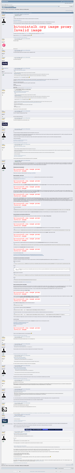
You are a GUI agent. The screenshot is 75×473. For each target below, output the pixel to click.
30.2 (11, 6)
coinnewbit (3, 57)
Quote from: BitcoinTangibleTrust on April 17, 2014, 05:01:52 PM (21, 91)
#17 (72, 389)
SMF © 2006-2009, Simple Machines (40, 471)
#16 (72, 380)
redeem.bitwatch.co (61, 259)
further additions (42, 33)
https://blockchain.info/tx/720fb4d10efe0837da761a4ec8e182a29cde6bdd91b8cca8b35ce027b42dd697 (31, 80)
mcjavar (3, 50)
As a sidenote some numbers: (18, 458)
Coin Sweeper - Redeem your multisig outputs (22, 9)
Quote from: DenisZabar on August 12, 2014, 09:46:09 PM (20, 433)
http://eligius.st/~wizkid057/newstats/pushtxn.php (20, 155)
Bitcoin (7, 9)
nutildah (19, 15)
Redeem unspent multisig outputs (23, 37)
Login (10, 7)
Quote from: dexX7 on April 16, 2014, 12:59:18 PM (20, 92)
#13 (72, 344)
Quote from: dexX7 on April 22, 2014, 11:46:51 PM (19, 357)
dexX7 (3, 14)
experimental (21, 35)
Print (72, 11)
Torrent (13, 6)
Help (5, 7)
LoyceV (19, 161)
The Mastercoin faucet (16, 37)
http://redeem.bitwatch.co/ (17, 20)
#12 (72, 337)
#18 (72, 403)
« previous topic (67, 10)
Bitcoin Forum (3, 9)
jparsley (3, 38)
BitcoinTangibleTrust (5, 68)
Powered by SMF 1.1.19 (33, 471)
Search (8, 7)
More (15, 7)
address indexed (26, 33)
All (5, 11)
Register (12, 7)
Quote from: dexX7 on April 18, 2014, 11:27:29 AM (19, 146)
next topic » (71, 10)
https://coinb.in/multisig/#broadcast (18, 156)
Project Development (11, 9)
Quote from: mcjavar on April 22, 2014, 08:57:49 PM (20, 358)
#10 (72, 144)
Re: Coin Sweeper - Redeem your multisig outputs (22, 38)
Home (3, 7)
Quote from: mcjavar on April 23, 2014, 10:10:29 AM (20, 367)
